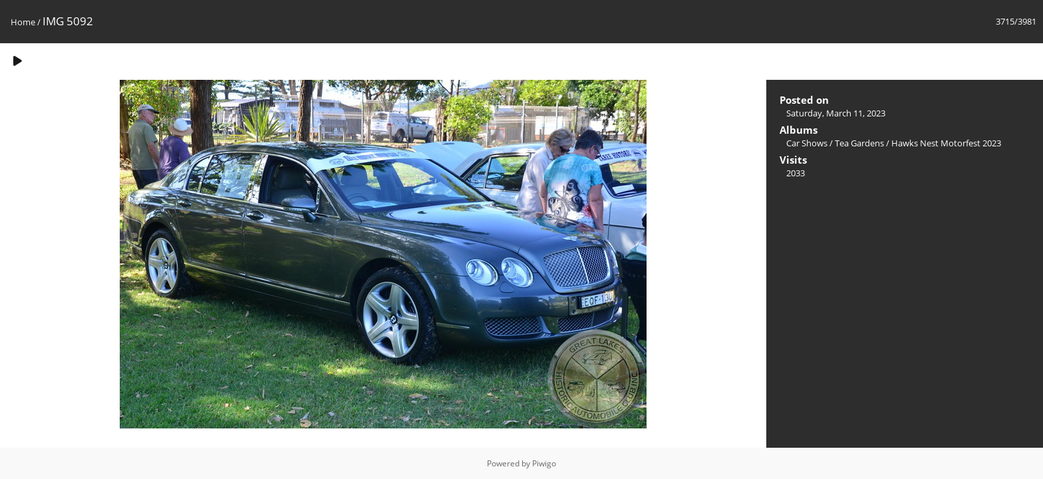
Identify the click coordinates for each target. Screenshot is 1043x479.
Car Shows (806, 143)
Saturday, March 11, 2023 (835, 113)
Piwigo (544, 463)
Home (23, 22)
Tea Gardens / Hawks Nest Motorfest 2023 (918, 143)
